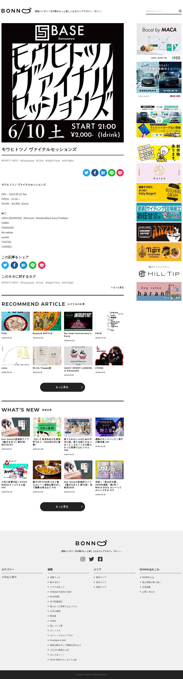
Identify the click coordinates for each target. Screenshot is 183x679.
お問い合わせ (148, 592)
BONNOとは (148, 577)
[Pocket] (120, 172)
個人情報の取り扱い (151, 582)
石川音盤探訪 (56, 601)
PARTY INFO (10, 160)
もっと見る (118, 287)
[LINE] (111, 172)
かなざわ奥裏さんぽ (59, 650)
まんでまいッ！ (57, 654)
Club (40, 160)
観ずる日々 (55, 582)
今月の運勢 (55, 611)
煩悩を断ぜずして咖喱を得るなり (65, 645)
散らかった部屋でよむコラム (63, 606)
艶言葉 (53, 616)
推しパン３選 (56, 626)
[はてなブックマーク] (103, 172)
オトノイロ (55, 630)
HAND (53, 621)
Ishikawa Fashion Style (60, 592)
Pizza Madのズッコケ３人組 (63, 659)
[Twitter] (86, 172)
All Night (68, 160)
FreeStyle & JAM (58, 640)
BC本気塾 (54, 596)
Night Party (53, 160)
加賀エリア (101, 587)
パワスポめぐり (57, 587)
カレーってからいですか (61, 635)
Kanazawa (28, 160)
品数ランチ (55, 577)
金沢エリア (101, 582)
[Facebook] (95, 172)
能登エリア (101, 577)
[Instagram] (83, 559)
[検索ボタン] (180, 11)
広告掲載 (146, 587)
